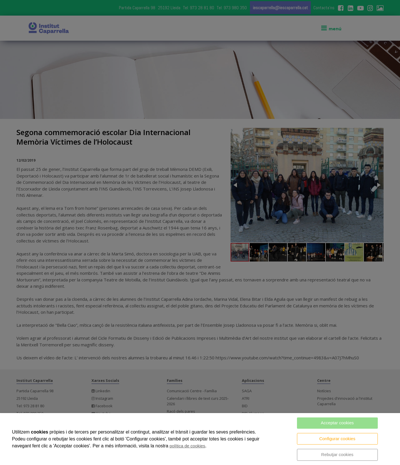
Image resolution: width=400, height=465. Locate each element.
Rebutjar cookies (337, 454)
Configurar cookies (337, 438)
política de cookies (187, 445)
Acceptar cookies (337, 422)
